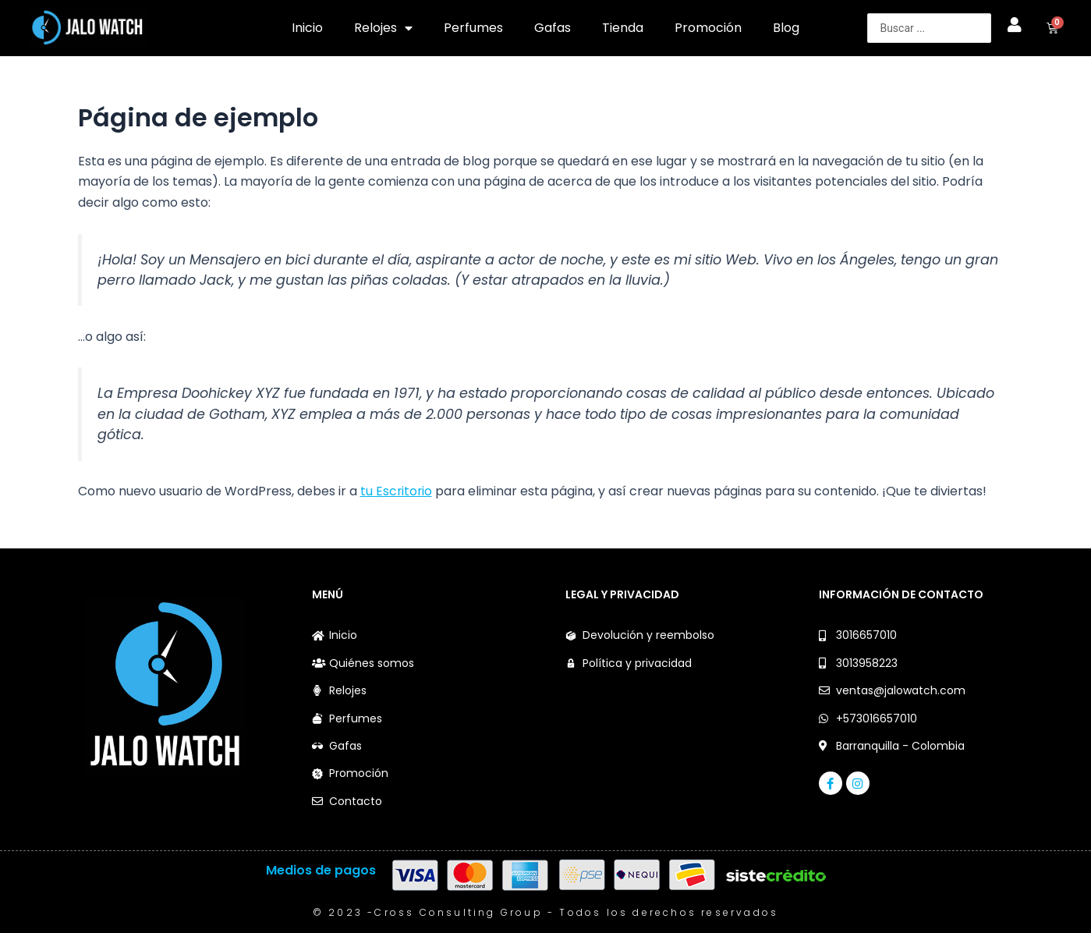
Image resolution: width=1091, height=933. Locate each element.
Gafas (552, 28)
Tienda (622, 28)
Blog (786, 28)
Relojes (383, 28)
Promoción (708, 28)
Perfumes (473, 28)
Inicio (307, 28)
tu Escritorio (397, 491)
